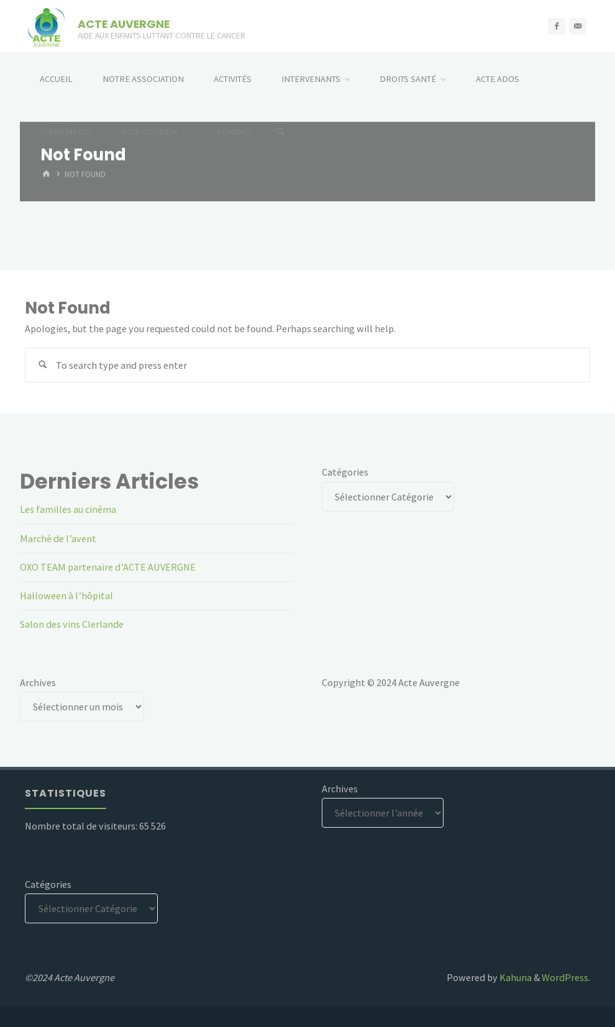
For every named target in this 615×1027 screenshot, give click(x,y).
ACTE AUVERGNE (124, 23)
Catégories (345, 472)
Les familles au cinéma (68, 509)
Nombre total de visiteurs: (82, 826)
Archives (38, 682)
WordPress (565, 977)
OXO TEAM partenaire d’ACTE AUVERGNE (108, 567)
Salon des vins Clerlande (72, 624)
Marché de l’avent (58, 538)
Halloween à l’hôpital (66, 595)
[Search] (281, 132)
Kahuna (515, 977)
